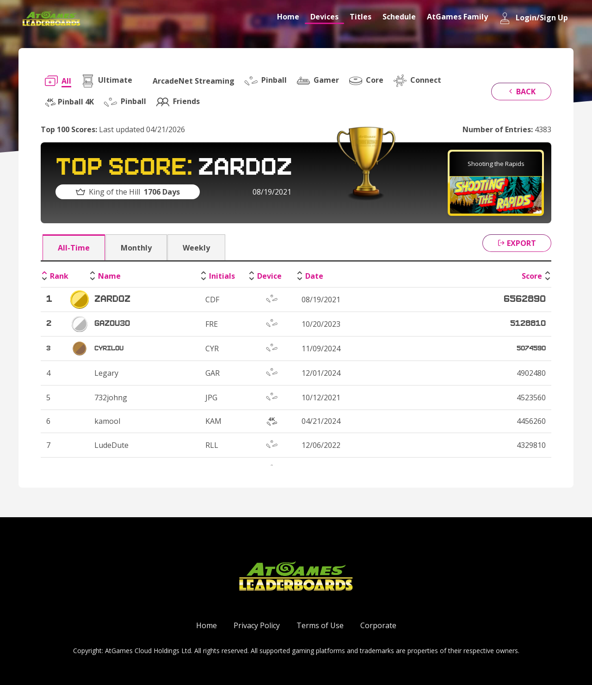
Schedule (399, 17)
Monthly (136, 248)
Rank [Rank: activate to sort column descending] (59, 276)
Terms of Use (320, 625)
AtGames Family (457, 17)
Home (288, 17)
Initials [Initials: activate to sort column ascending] (222, 276)
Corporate (378, 625)
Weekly (196, 248)
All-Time (74, 248)
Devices (324, 17)
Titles (360, 17)
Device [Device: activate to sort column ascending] (269, 276)
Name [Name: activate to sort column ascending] (109, 276)
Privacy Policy (257, 625)
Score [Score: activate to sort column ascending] (532, 276)
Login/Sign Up (533, 18)
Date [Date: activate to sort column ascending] (314, 276)
